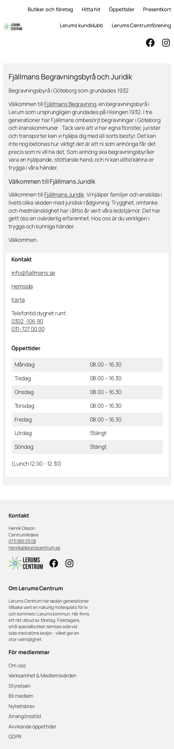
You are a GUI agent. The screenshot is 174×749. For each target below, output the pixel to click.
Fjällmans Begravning (70, 104)
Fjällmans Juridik (64, 194)
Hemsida (22, 286)
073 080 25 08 (22, 541)
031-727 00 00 (28, 329)
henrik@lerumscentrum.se (34, 548)
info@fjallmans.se (33, 273)
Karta (18, 299)
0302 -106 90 (27, 321)
